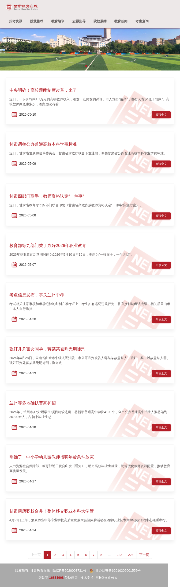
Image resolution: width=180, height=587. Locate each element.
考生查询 (142, 21)
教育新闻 (121, 21)
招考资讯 (15, 21)
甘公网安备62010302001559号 (60, 570)
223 (130, 560)
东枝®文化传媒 (52, 577)
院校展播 (100, 21)
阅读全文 (161, 115)
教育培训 (57, 21)
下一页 (144, 560)
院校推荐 (36, 21)
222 (119, 560)
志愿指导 (79, 21)
